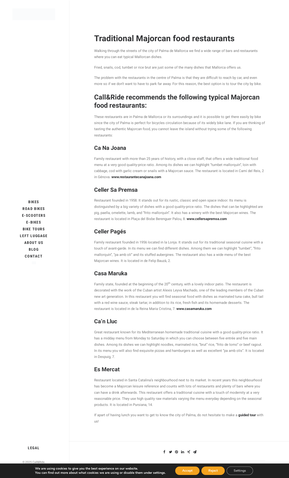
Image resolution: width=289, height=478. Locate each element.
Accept (187, 470)
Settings (240, 470)
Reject (213, 470)
